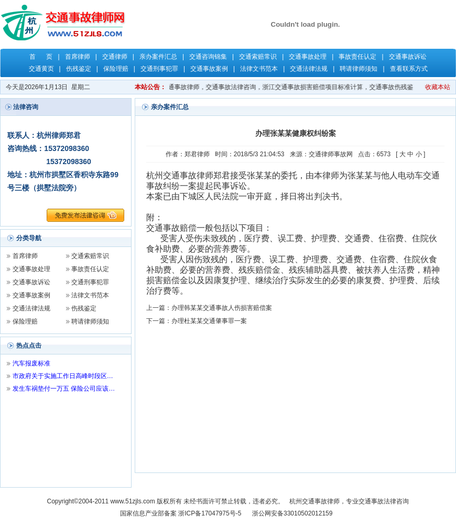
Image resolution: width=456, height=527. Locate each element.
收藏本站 (437, 87)
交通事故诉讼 (408, 56)
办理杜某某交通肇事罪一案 (209, 321)
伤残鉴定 (78, 68)
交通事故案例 (209, 68)
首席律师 (77, 56)
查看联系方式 (409, 68)
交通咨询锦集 (208, 56)
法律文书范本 (259, 68)
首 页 (40, 56)
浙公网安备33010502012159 (292, 513)
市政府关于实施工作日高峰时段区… (63, 376)
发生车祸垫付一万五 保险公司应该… (64, 388)
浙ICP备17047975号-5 (209, 513)
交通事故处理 (308, 56)
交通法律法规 (309, 68)
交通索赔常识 (258, 56)
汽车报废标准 (31, 363)
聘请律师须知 (358, 68)
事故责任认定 (357, 56)
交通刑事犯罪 (159, 68)
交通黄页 (41, 68)
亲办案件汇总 (158, 56)
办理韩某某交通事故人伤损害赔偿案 (221, 307)
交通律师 (114, 56)
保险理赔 (115, 68)
